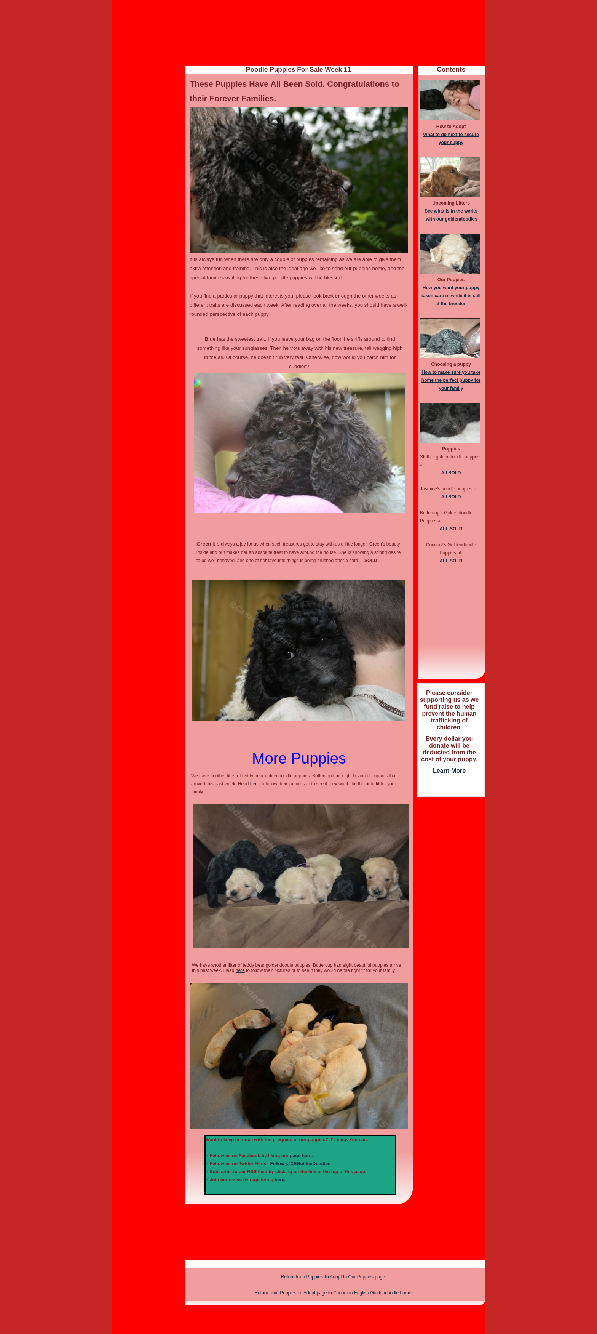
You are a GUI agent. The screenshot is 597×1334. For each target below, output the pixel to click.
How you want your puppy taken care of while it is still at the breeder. (450, 295)
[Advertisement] (450, 915)
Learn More (449, 770)
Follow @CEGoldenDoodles (300, 1163)
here (254, 783)
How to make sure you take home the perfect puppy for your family (450, 380)
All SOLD (451, 473)
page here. (301, 1155)
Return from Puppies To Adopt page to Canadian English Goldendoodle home (332, 1293)
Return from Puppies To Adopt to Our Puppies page (333, 1277)
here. (280, 1179)
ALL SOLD (451, 529)
